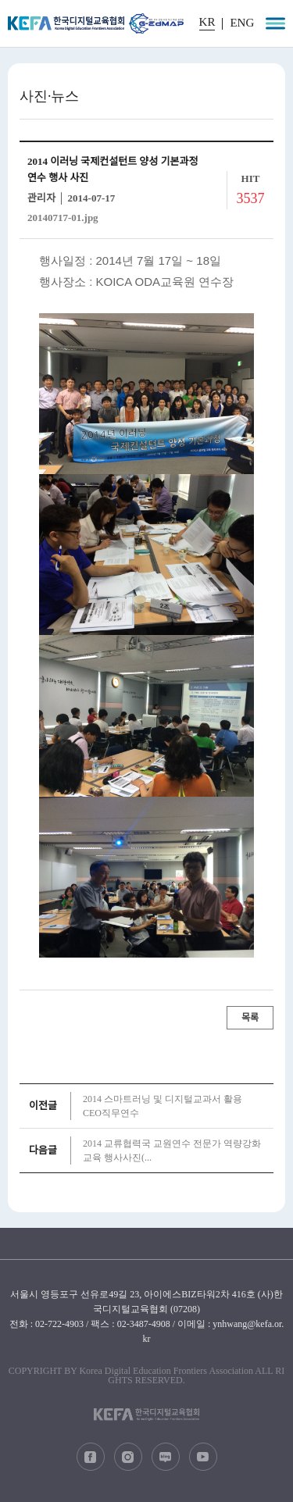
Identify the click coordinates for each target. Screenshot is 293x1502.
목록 (250, 1017)
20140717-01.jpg (62, 217)
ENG (242, 23)
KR (207, 22)
